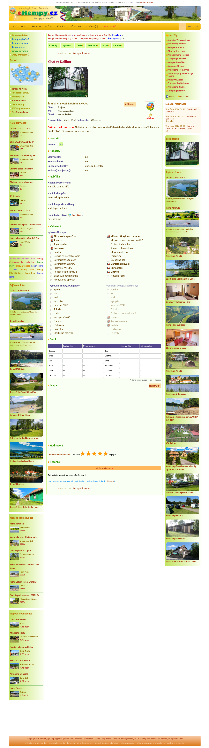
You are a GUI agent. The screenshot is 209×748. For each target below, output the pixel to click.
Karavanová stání (20, 35)
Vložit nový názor (104, 468)
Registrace (106, 738)
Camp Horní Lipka (18, 619)
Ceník (79, 45)
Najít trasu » (130, 104)
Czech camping (40, 738)
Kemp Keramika (17, 321)
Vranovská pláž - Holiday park (23, 155)
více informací (146, 2)
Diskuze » (110, 481)
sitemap (116, 738)
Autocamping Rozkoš (178, 54)
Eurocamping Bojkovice (178, 83)
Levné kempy (18, 104)
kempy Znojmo (80, 35)
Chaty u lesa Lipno (177, 51)
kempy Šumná (81, 53)
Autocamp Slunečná (19, 674)
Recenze (36, 26)
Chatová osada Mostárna (21, 182)
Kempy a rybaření (20, 39)
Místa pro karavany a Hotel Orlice (181, 561)
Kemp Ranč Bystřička (175, 325)
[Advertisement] (26, 718)
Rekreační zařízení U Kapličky (23, 392)
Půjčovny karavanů (21, 108)
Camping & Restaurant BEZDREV (24, 595)
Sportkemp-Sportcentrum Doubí (180, 279)
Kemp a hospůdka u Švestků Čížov (25, 238)
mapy (133, 743)
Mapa (24, 26)
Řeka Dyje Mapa (115, 38)
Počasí (48, 26)
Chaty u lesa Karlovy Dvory (22, 461)
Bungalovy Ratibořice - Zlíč (178, 302)
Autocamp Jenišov (177, 43)
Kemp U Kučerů (17, 484)
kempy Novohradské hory (22, 258)
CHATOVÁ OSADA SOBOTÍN (22, 142)
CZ (182, 26)
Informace (75, 26)
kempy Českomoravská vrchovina (26, 260)
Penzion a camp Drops (20, 210)
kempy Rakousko (178, 743)
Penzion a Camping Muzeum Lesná (25, 224)
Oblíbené (184, 96)
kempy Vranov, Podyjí (100, 35)
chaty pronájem (148, 743)
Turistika (76, 215)
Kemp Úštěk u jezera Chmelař (23, 582)
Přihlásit (61, 26)
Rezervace (92, 45)
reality (73, 743)
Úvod (13, 26)
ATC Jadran (171, 443)
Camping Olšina (176, 65)
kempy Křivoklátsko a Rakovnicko (26, 271)
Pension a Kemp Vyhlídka (21, 647)
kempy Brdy (27, 269)
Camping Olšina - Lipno (20, 415)
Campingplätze (55, 738)
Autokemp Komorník (178, 69)
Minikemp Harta (17, 633)
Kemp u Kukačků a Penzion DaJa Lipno (24, 566)
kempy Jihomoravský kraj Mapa (62, 38)
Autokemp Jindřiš (177, 86)
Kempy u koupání (20, 43)
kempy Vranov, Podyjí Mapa (92, 38)
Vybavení (67, 45)
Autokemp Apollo (174, 256)
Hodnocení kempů (20, 92)
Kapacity (53, 45)
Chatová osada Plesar (19, 290)
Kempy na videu (19, 88)
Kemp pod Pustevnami (20, 660)
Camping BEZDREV (177, 58)
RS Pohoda (15, 196)
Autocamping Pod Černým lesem (24, 438)
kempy (29, 738)
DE (189, 26)
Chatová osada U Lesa (20, 128)
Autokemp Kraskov (174, 515)
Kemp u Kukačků (176, 62)
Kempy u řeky (18, 47)
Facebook (68, 738)
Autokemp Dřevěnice (175, 538)
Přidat (171, 96)
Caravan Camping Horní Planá (179, 492)
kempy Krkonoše (22, 266)
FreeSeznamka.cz (20, 112)
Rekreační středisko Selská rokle (24, 507)
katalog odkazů (120, 743)
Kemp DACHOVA (17, 369)
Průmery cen (18, 96)
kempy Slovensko (20, 51)
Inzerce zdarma (19, 100)
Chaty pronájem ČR (21, 54)
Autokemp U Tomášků (176, 394)
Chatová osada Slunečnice (21, 168)
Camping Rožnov (176, 90)
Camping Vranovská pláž (179, 40)
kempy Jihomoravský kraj (59, 35)
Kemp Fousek (16, 688)
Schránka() (91, 26)
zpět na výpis (65, 53)
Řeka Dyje (116, 35)
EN (196, 26)
